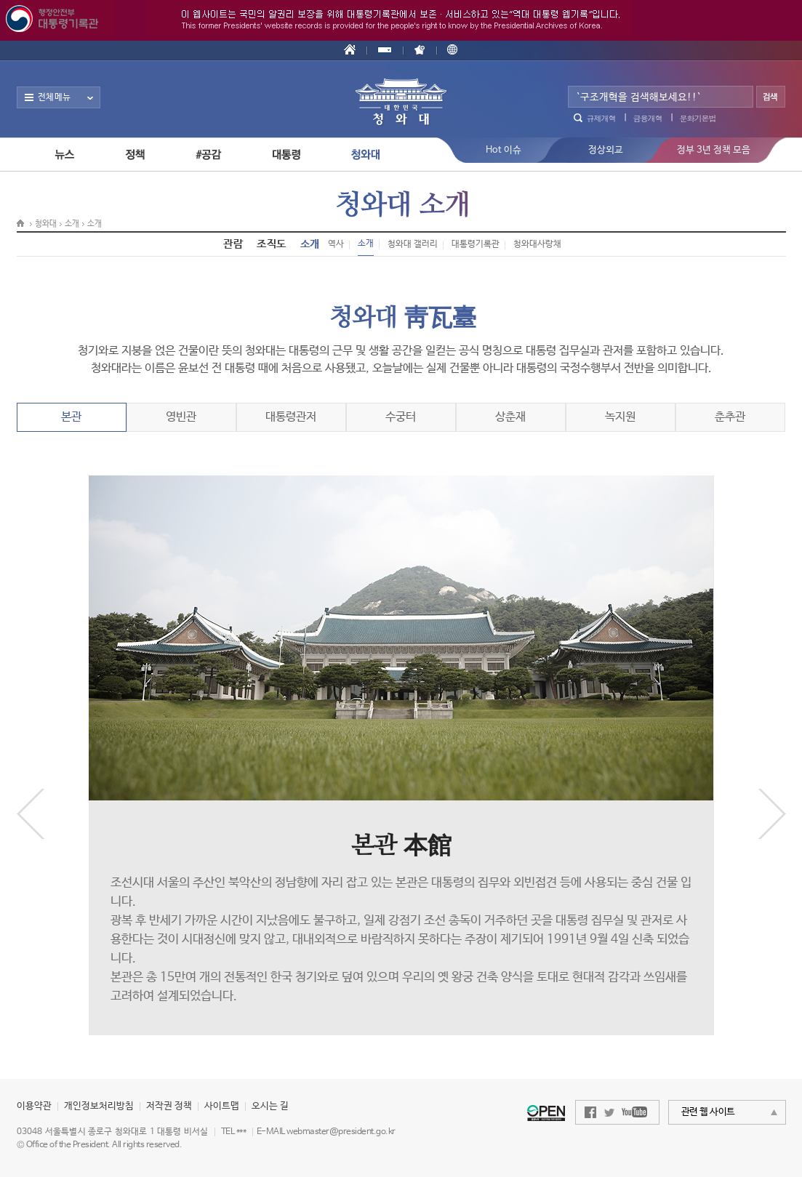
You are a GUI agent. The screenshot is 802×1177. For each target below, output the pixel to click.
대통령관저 (290, 417)
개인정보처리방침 (99, 1106)
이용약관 (34, 1106)
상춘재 (510, 417)
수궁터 (400, 417)
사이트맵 (221, 1106)
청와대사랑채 (537, 244)
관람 (233, 244)
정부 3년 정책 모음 (713, 150)
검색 (771, 98)
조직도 (271, 244)
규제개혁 (601, 118)
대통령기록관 (476, 244)
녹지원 (620, 417)
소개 (72, 224)
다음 (772, 814)
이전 (30, 814)
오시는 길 (270, 1106)
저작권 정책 (169, 1106)
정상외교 (605, 150)
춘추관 (730, 417)
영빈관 (181, 417)
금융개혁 (647, 118)
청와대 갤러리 (413, 244)
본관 (71, 417)
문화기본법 (698, 118)
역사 (336, 244)
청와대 (46, 224)
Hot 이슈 (503, 150)
